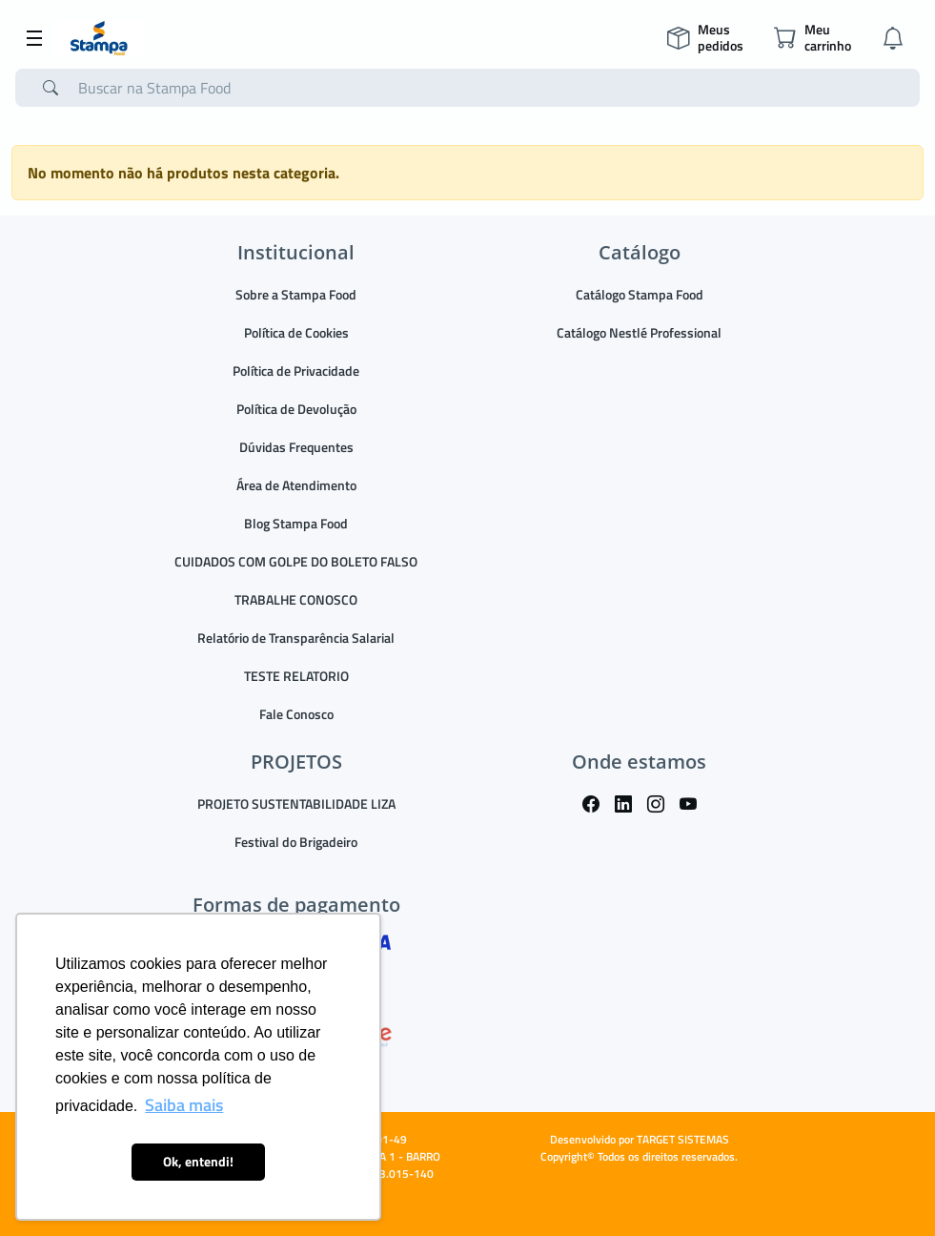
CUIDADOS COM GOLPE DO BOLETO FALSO (295, 561)
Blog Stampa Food (296, 523)
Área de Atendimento (296, 485)
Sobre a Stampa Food (295, 294)
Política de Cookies (296, 332)
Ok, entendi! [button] (198, 1161)
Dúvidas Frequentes (296, 447)
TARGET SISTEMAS (683, 1139)
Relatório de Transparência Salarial (296, 638)
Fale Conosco (296, 714)
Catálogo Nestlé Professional (639, 332)
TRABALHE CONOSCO (295, 599)
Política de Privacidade (296, 370)
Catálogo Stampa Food (639, 294)
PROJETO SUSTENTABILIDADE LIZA (296, 803)
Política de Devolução (296, 409)
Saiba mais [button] (184, 1105)
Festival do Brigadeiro (295, 842)
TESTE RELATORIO (296, 676)
